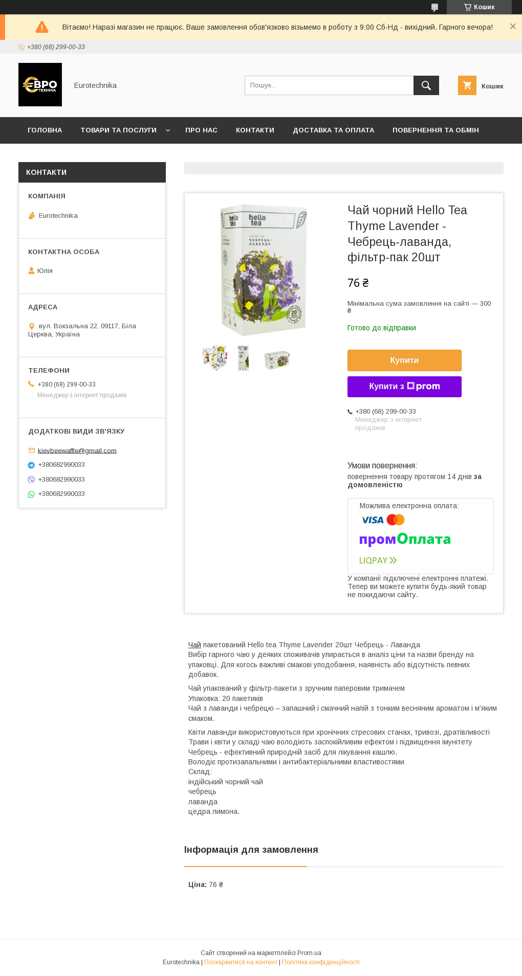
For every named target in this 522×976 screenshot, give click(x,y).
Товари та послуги (118, 130)
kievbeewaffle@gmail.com (77, 450)
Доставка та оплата (333, 130)
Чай (194, 645)
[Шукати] (426, 85)
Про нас (201, 130)
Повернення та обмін (436, 130)
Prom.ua (309, 953)
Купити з (404, 386)
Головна (45, 130)
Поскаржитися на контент (240, 962)
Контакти (255, 130)
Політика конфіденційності (321, 962)
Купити (404, 360)
